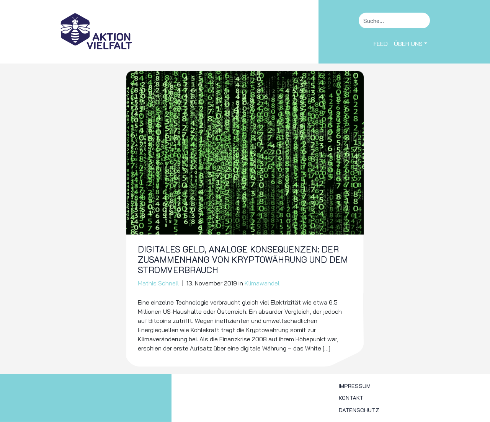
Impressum (355, 385)
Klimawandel (262, 283)
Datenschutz (359, 410)
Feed (381, 43)
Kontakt (351, 397)
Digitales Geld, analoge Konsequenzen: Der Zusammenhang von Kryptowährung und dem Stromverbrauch (243, 259)
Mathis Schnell (158, 283)
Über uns (408, 43)
